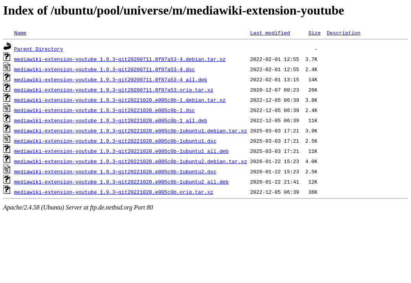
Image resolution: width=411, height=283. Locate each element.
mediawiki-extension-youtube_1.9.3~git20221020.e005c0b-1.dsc (104, 110)
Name (20, 32)
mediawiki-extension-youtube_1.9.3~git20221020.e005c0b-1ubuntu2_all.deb (121, 181)
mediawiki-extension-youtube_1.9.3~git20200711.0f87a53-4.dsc (104, 69)
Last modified (270, 32)
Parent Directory (38, 48)
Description (343, 32)
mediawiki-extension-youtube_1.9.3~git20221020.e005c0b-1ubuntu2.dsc (115, 171)
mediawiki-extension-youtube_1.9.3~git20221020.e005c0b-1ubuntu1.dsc (115, 140)
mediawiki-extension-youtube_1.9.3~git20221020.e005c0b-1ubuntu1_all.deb (121, 150)
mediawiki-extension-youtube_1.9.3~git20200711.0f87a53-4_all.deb (110, 79)
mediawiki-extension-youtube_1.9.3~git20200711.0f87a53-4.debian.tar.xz (120, 58)
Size (314, 32)
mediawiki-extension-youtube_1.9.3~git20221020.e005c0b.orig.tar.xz (113, 191)
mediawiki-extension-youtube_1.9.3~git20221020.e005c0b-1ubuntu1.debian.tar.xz (130, 130)
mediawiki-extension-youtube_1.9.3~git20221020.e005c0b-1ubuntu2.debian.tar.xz (130, 161)
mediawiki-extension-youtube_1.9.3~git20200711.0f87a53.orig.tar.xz (113, 89)
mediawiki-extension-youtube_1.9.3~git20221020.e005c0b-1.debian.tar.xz (120, 99)
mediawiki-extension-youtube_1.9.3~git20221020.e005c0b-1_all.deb (110, 120)
